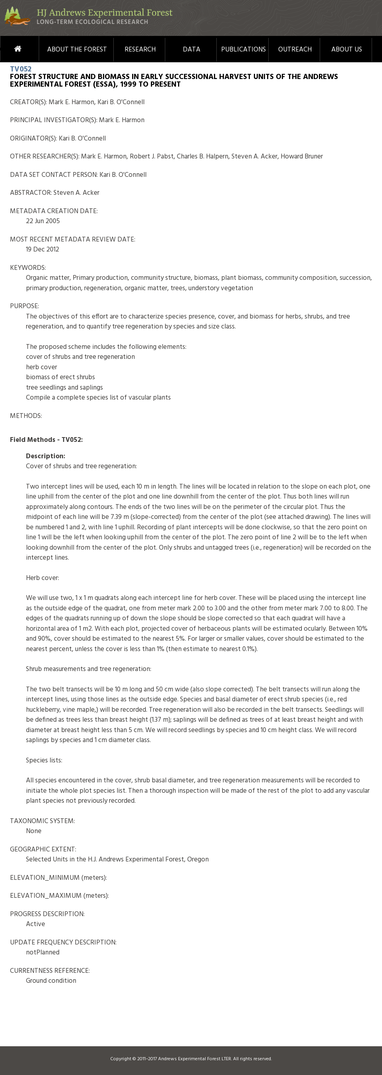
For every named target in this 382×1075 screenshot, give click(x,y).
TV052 (21, 69)
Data (191, 50)
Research (140, 50)
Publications (243, 50)
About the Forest (77, 50)
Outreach (295, 50)
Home (7, 48)
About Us (346, 50)
